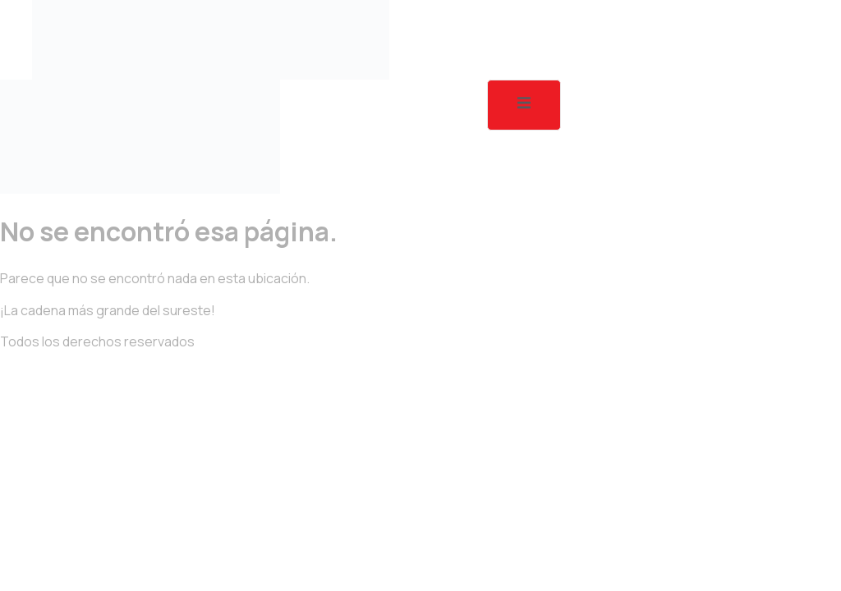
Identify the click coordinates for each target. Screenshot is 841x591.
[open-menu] (524, 105)
